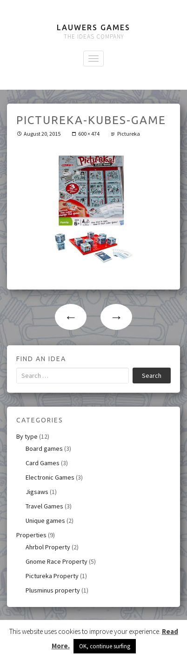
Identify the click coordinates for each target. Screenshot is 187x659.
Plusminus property (53, 590)
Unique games (45, 520)
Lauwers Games (93, 27)
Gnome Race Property (56, 561)
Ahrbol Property (48, 547)
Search (151, 375)
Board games (44, 448)
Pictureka (128, 133)
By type (27, 436)
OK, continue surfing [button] (104, 646)
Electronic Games (50, 477)
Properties (31, 535)
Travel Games (44, 506)
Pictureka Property (52, 576)
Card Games (43, 463)
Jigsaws (37, 492)
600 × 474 (89, 133)
